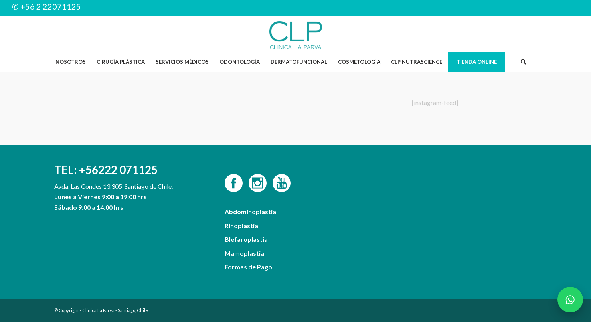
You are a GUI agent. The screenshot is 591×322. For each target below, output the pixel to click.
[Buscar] (523, 62)
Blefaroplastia (246, 239)
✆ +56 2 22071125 (46, 6)
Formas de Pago (248, 267)
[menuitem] (70, 62)
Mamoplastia (244, 253)
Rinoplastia (241, 225)
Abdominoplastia (250, 211)
